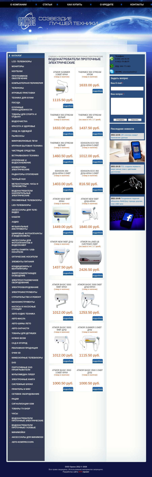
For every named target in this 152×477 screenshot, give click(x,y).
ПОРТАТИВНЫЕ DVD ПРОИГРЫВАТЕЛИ (22, 368)
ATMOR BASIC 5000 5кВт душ (61, 328)
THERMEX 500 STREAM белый (61, 116)
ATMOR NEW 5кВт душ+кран (90, 200)
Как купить (74, 4)
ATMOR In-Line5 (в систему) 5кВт (89, 243)
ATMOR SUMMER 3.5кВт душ (90, 328)
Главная (52, 56)
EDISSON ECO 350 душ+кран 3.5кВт (90, 172)
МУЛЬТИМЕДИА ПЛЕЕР (23, 374)
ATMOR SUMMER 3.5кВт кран (61, 73)
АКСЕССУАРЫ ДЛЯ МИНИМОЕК (27, 437)
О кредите (106, 4)
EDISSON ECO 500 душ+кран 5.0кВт (90, 144)
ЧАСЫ (15, 413)
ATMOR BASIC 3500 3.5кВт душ (90, 371)
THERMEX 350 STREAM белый (61, 144)
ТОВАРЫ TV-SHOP (21, 409)
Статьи (47, 4)
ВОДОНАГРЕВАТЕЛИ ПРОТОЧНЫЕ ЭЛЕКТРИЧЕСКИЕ (27, 419)
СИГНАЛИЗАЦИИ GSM (23, 404)
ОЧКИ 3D (16, 353)
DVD (14, 363)
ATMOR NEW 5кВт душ (61, 242)
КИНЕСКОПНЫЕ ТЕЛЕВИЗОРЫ (27, 358)
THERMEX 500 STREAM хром (89, 73)
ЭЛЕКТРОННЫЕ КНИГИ (23, 379)
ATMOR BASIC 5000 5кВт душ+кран (90, 285)
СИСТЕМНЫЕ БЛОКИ (22, 384)
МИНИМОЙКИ (18, 432)
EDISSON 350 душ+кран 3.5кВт (62, 172)
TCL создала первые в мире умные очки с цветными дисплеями (125, 169)
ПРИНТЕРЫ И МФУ (21, 389)
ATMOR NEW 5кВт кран (62, 200)
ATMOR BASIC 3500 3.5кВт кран (61, 371)
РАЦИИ (15, 399)
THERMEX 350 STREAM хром (89, 116)
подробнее (68, 106)
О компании (18, 4)
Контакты (137, 4)
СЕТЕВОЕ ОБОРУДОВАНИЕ (25, 394)
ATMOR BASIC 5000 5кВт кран (61, 285)
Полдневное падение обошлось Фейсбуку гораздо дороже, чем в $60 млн (127, 201)
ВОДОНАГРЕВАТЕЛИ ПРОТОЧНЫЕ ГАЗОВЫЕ (24, 426)
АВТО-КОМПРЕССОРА (23, 442)
